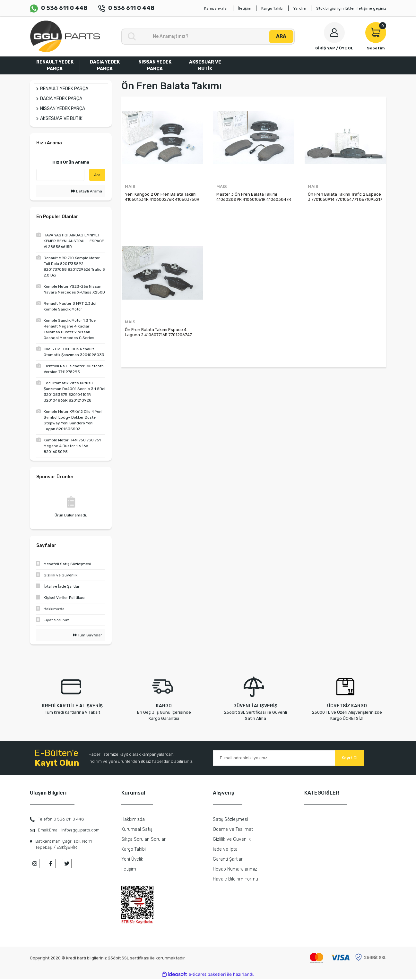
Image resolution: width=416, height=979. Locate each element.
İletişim (244, 8)
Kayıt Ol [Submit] (350, 757)
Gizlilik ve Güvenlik (232, 839)
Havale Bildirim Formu (235, 879)
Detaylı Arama (86, 191)
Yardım (299, 8)
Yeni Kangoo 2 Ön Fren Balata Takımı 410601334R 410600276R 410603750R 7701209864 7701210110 (162, 197)
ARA (281, 36)
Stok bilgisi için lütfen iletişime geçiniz (351, 8)
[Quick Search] (60, 175)
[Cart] (375, 36)
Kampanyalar (216, 8)
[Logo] (65, 36)
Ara (97, 175)
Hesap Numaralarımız (235, 869)
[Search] (208, 37)
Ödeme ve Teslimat (233, 829)
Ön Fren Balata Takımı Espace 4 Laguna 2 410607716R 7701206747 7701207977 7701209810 (158, 332)
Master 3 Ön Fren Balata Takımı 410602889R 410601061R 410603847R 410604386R (253, 197)
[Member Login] (334, 36)
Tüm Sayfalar (87, 635)
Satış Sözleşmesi (230, 819)
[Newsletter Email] (288, 758)
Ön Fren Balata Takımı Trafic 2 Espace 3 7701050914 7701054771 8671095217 (345, 197)
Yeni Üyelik (132, 859)
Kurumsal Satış (136, 829)
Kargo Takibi (272, 8)
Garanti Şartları (228, 859)
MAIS (130, 186)
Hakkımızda (133, 819)
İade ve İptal (225, 849)
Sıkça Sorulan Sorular (143, 839)
